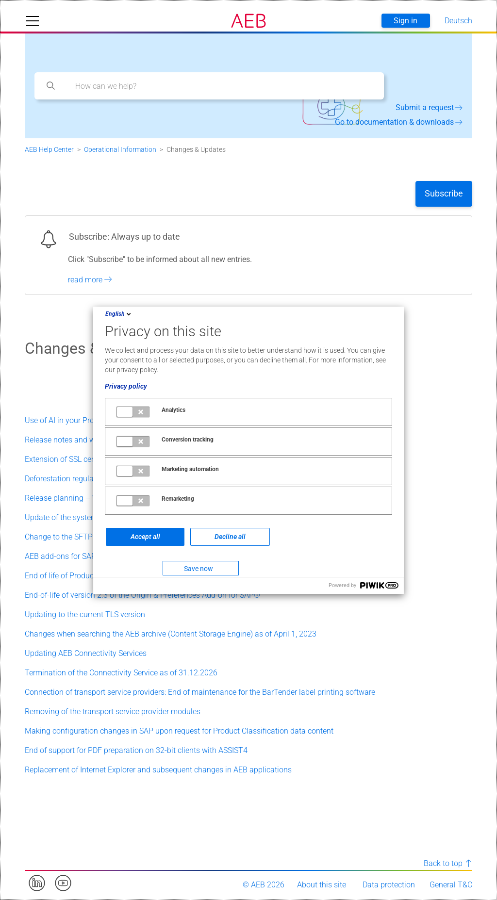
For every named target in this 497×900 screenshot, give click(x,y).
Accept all (145, 536)
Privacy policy (126, 386)
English (119, 314)
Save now (198, 569)
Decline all (230, 536)
